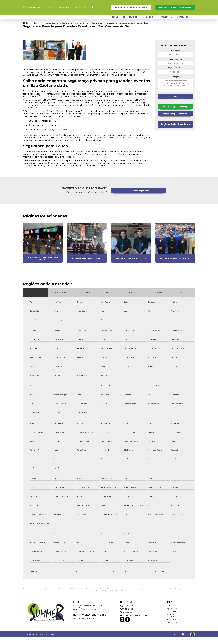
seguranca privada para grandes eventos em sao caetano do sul (123, 26)
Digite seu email (175, 62)
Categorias (38, 26)
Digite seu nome (175, 53)
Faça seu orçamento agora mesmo (131, 9)
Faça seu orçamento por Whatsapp (175, 9)
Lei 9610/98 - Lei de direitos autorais (119, 593)
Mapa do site (173, 625)
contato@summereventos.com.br (135, 618)
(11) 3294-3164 (126, 608)
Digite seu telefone (175, 71)
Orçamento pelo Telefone (175, 117)
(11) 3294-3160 (126, 612)
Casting (165, 20)
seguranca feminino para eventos (81, 26)
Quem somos (130, 20)
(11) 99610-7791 (127, 615)
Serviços (148, 20)
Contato (182, 20)
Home (115, 20)
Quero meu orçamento (138, 194)
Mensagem (175, 79)
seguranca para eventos (55, 26)
